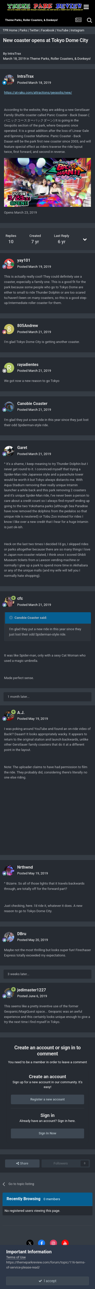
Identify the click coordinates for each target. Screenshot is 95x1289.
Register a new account (47, 1099)
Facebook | (48, 30)
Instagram (77, 30)
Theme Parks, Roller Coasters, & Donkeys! (60, 58)
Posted (34, 83)
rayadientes (28, 364)
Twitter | (35, 30)
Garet (22, 447)
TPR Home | (10, 30)
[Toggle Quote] (11, 618)
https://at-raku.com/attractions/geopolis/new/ (38, 92)
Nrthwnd (25, 867)
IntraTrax (14, 53)
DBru (21, 933)
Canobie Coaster (32, 403)
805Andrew (27, 325)
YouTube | (63, 30)
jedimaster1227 (31, 990)
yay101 (23, 260)
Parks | (24, 30)
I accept (47, 1281)
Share (22, 1163)
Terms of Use (16, 1257)
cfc (20, 598)
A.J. (21, 712)
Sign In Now (47, 1133)
